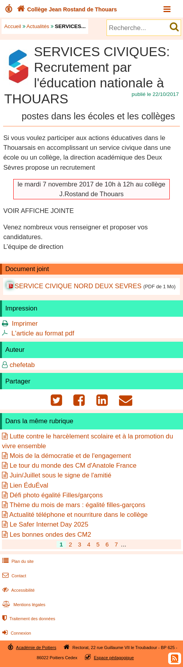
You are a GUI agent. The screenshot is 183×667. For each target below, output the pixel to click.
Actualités (38, 26)
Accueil (12, 26)
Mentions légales (23, 604)
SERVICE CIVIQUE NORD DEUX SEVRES (77, 286)
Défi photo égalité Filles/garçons (56, 495)
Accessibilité (18, 590)
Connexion (16, 633)
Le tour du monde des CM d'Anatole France (73, 465)
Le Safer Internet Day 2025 (49, 524)
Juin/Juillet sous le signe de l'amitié (61, 475)
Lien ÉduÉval (29, 485)
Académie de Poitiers (36, 647)
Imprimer (24, 323)
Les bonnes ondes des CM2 (50, 534)
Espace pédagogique (114, 657)
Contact (13, 575)
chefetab (22, 365)
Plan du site (17, 561)
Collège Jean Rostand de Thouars (66, 9)
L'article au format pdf (42, 333)
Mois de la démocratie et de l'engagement (70, 455)
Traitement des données (28, 618)
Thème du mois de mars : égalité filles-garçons (77, 505)
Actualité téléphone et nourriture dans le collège (78, 514)
